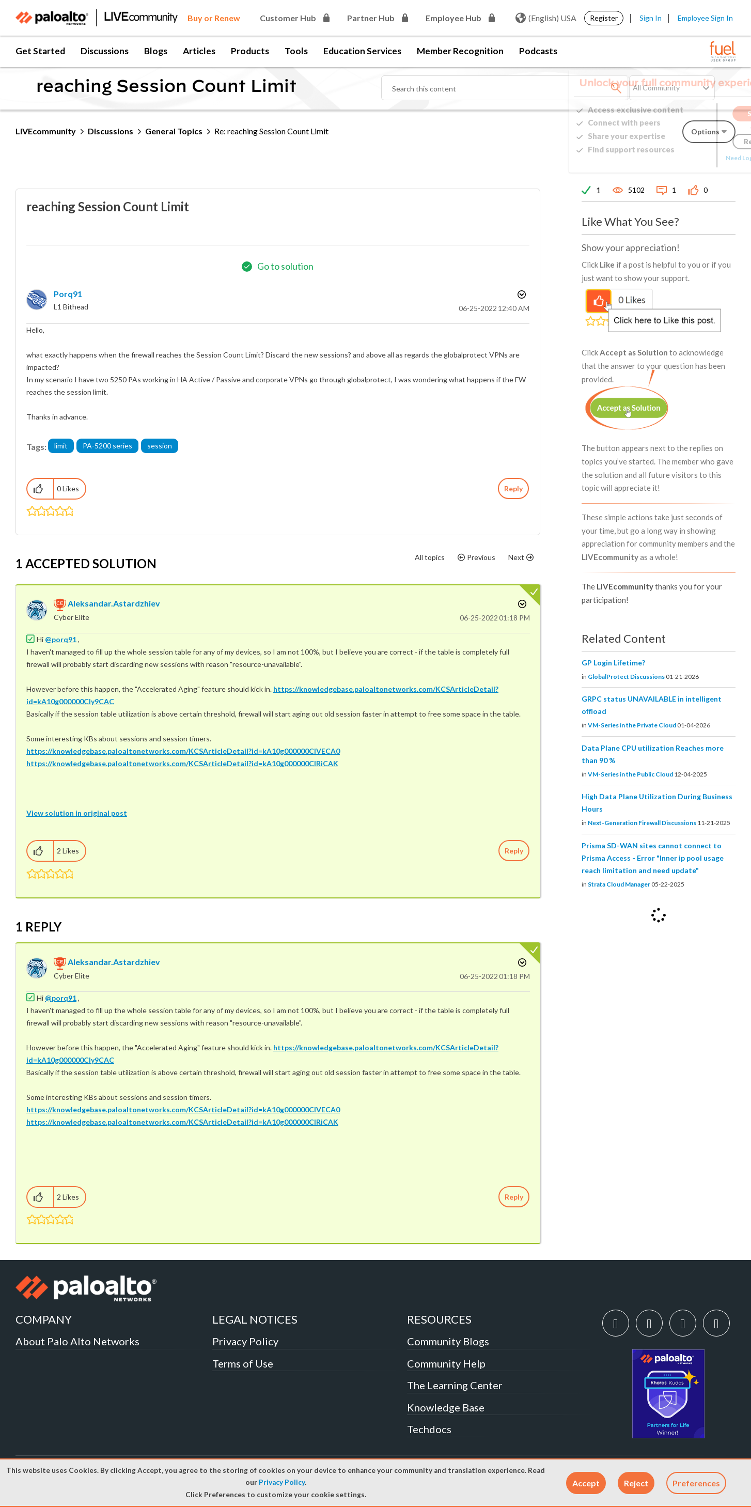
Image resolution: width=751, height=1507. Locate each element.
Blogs (155, 50)
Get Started (40, 50)
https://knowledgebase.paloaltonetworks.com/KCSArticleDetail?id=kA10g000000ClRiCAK (182, 763)
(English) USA (545, 18)
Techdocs (429, 1429)
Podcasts (538, 50)
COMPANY (43, 1319)
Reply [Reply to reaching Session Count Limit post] (513, 488)
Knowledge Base (445, 1407)
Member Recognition (460, 50)
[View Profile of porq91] (68, 294)
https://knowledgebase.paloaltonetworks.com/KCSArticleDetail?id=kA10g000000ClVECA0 (183, 751)
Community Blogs (448, 1341)
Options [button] (520, 294)
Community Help (446, 1363)
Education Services (362, 50)
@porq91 (60, 639)
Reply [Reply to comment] (514, 850)
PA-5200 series (107, 445)
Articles (199, 50)
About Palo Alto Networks (77, 1341)
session (159, 445)
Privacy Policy (282, 1482)
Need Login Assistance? (689, 158)
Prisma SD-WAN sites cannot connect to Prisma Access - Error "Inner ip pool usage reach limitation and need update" (653, 858)
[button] (586, 1483)
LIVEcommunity (45, 131)
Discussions (105, 50)
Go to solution (285, 266)
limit (61, 445)
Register (604, 17)
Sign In (650, 17)
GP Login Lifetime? (613, 662)
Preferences (696, 1483)
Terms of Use (242, 1363)
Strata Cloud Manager (619, 884)
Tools (296, 50)
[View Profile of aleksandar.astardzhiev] (114, 603)
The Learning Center (455, 1385)
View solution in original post (76, 813)
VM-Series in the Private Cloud (632, 725)
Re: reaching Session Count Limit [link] (271, 131)
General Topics (173, 131)
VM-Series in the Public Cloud (630, 774)
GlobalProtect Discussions (626, 676)
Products (250, 50)
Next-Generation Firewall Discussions (642, 823)
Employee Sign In (705, 17)
